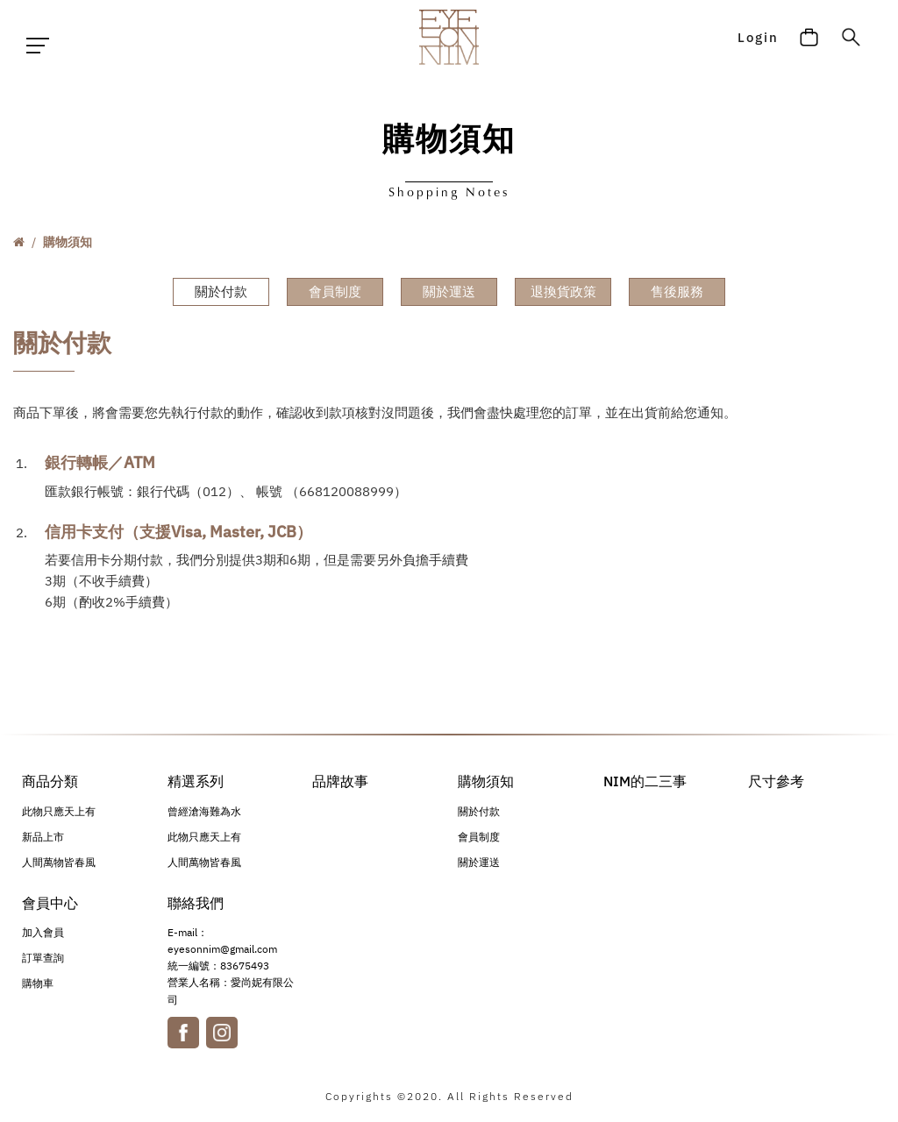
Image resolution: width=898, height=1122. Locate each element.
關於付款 (221, 291)
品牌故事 (340, 781)
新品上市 (43, 838)
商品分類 (50, 781)
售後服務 (677, 291)
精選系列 (195, 781)
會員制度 (335, 291)
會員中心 (50, 904)
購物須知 (67, 242)
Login (755, 45)
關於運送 (449, 291)
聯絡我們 (195, 904)
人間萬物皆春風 (59, 863)
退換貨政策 (563, 291)
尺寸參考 (776, 781)
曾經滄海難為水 (204, 813)
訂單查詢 (43, 962)
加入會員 (43, 936)
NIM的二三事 (645, 781)
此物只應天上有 (59, 813)
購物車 (37, 987)
